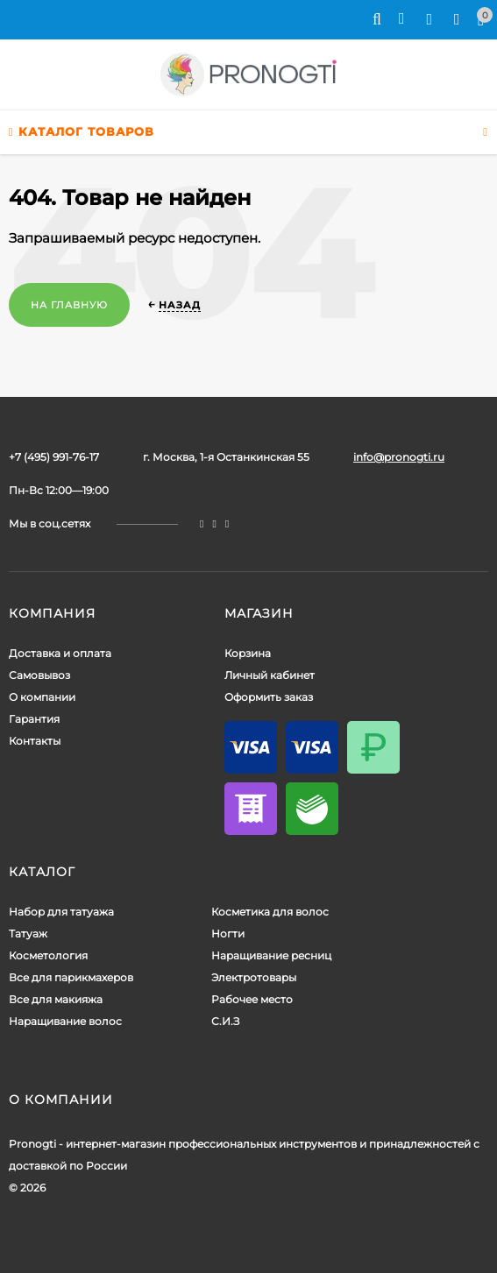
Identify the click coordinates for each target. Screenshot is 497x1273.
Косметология (48, 955)
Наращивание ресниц (271, 955)
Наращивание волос (65, 1021)
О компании (42, 697)
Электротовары (253, 977)
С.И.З (225, 1021)
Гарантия (34, 718)
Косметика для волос (270, 911)
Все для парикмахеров (71, 977)
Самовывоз (39, 675)
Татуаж (28, 933)
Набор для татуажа (61, 911)
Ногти (228, 933)
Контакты (34, 740)
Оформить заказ (268, 697)
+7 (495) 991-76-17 (54, 456)
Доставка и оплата (60, 653)
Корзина (247, 653)
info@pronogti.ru (398, 456)
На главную (69, 305)
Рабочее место (252, 999)
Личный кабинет (269, 675)
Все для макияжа (56, 999)
